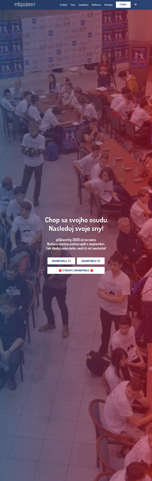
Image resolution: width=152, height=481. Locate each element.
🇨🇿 (135, 4)
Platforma (96, 4)
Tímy (72, 4)
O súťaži (63, 4)
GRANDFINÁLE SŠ (90, 261)
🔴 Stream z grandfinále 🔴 (76, 270)
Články (123, 4)
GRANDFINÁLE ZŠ (61, 261)
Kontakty (109, 4)
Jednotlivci (83, 4)
